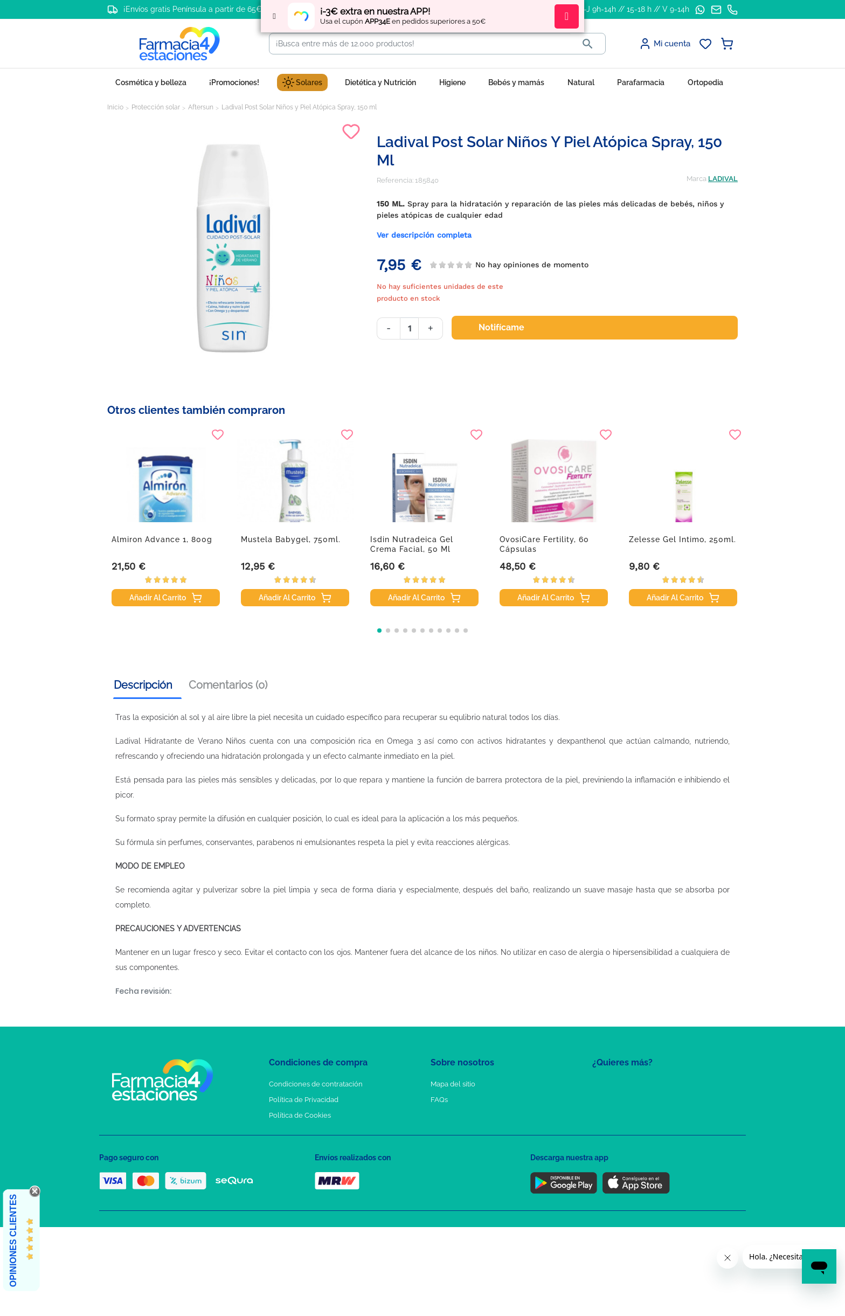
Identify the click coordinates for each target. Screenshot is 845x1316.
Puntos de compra (299, 1146)
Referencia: (395, 180)
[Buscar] (419, 43)
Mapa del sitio (453, 1084)
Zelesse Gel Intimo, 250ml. (682, 539)
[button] (379, 630)
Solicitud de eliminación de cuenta (487, 1131)
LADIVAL (723, 179)
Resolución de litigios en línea (317, 1193)
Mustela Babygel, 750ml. (291, 539)
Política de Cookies (300, 1115)
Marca (697, 179)
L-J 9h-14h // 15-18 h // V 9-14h (634, 9)
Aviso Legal (288, 1131)
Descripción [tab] (143, 684)
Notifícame (508, 327)
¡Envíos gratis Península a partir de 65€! (193, 9)
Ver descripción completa (424, 235)
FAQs (439, 1100)
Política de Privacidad (303, 1100)
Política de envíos (297, 1162)
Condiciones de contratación (316, 1084)
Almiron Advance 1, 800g (162, 539)
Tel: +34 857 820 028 (463, 1146)
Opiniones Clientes (13, 1240)
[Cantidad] (409, 328)
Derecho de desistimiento (311, 1178)
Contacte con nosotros (467, 1115)
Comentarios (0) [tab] (228, 684)
